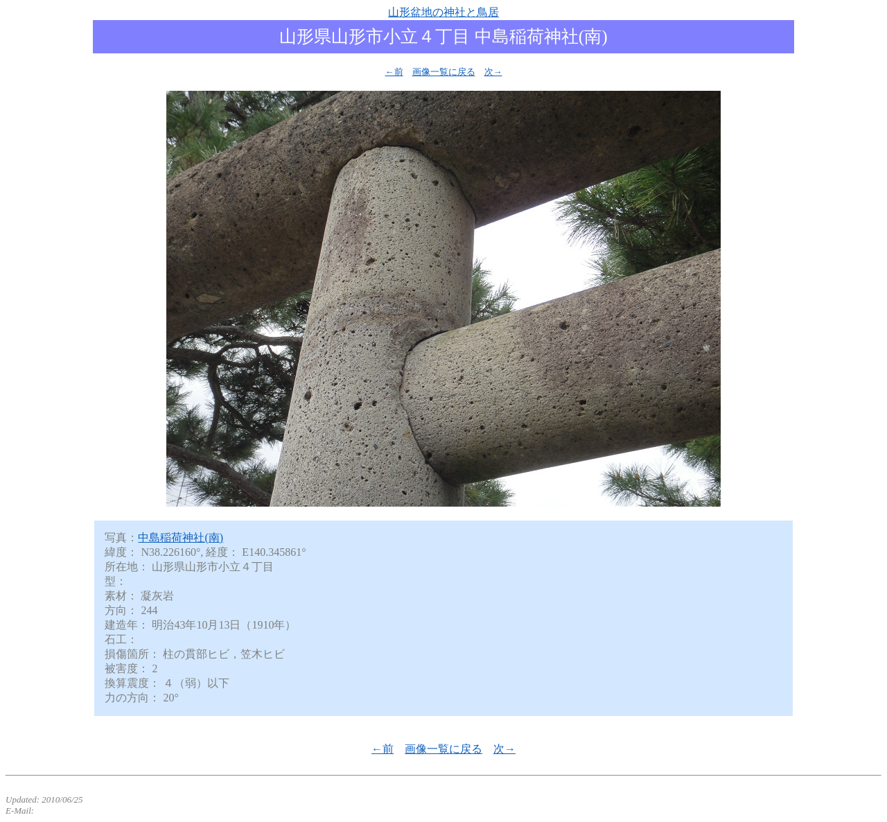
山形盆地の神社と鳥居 (443, 12)
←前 (394, 72)
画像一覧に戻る (443, 72)
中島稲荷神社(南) (180, 537)
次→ (493, 72)
